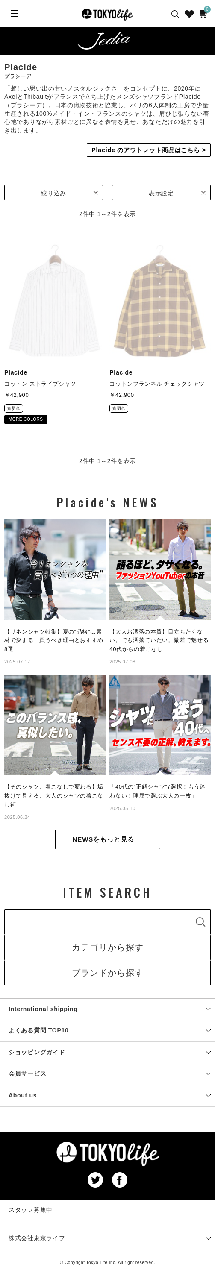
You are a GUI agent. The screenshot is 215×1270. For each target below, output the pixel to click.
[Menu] (13, 13)
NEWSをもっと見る (103, 839)
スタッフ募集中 (31, 1209)
